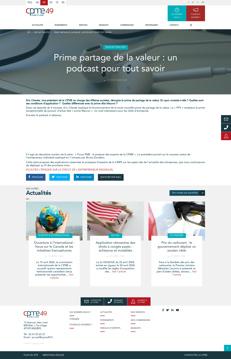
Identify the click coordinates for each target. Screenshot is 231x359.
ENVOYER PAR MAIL (110, 177)
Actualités (37, 25)
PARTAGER (35, 177)
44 (37, 2)
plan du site (31, 355)
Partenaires (151, 25)
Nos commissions (140, 320)
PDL (30, 2)
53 (51, 2)
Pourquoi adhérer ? (81, 325)
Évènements (61, 25)
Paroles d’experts (110, 328)
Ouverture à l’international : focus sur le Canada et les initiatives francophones (54, 246)
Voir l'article (119, 271)
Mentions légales (53, 355)
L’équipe (74, 319)
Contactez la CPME (195, 355)
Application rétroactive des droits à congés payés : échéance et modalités (115, 246)
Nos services (138, 312)
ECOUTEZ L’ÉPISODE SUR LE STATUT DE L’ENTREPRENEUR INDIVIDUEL (69, 170)
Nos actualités (42, 32)
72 (57, 2)
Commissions (127, 25)
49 (44, 2)
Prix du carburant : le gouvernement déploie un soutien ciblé (177, 246)
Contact (174, 25)
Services (83, 25)
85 (63, 2)
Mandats (103, 25)
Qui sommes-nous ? (80, 312)
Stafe (41, 343)
